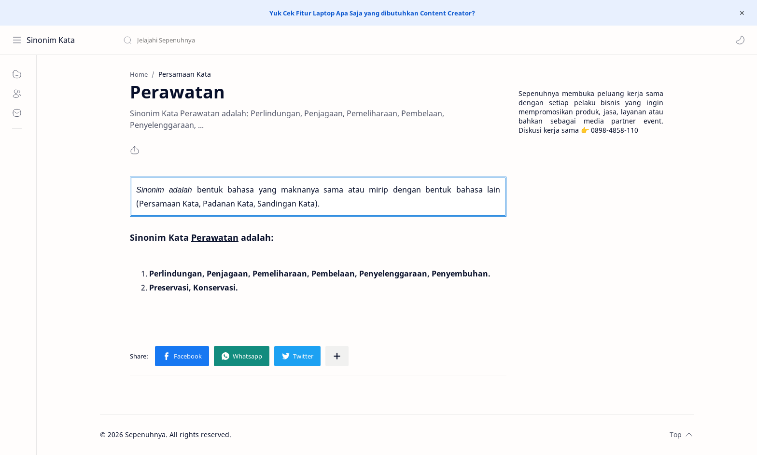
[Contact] (17, 113)
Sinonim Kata (51, 40)
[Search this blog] (200, 40)
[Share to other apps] (337, 356)
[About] (17, 93)
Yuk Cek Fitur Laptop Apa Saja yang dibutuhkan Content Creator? (372, 13)
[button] (740, 40)
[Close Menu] (742, 13)
